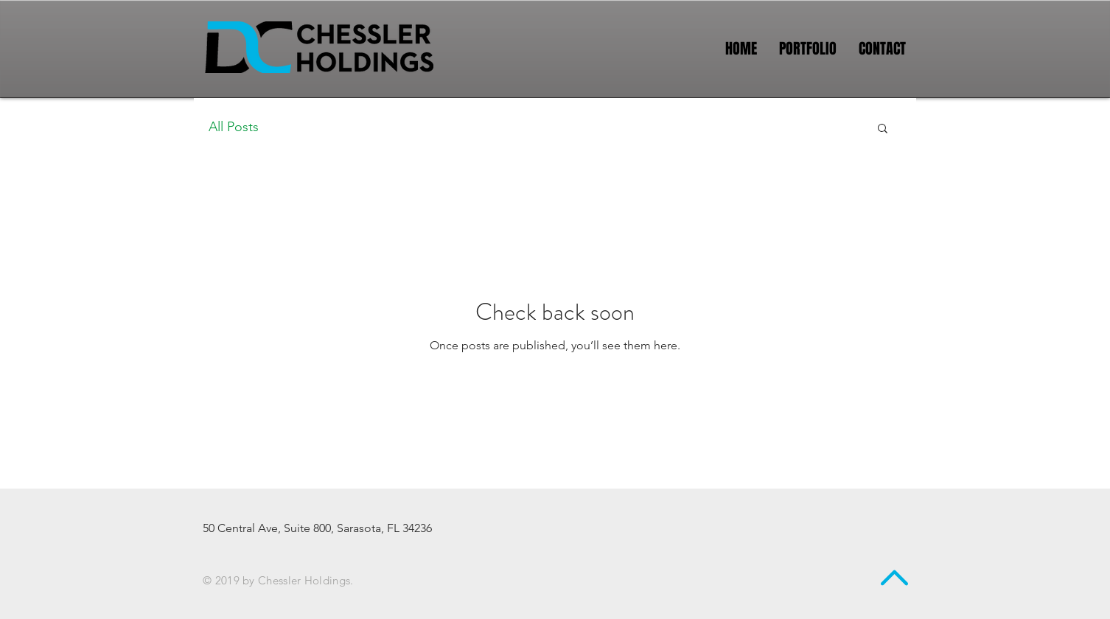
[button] (883, 129)
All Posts (234, 127)
